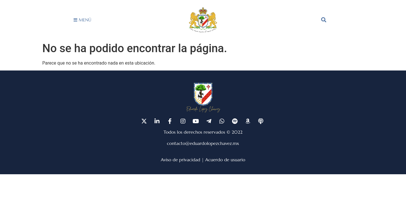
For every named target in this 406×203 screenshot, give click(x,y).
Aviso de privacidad (180, 159)
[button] (323, 20)
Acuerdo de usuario (225, 159)
